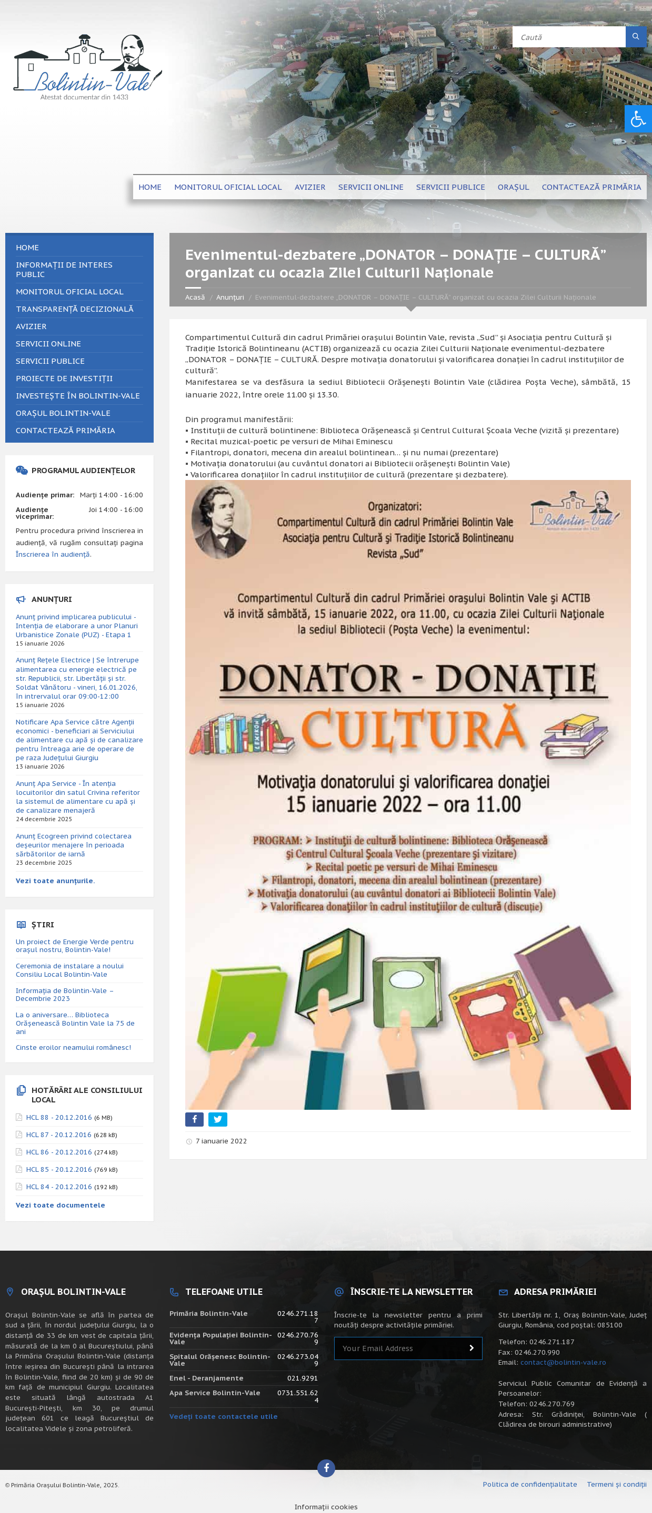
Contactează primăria (591, 187)
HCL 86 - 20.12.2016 (59, 1152)
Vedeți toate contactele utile (223, 1416)
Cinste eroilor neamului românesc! (73, 1047)
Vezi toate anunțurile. (55, 880)
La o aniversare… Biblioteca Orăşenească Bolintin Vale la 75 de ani (75, 1023)
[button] (638, 118)
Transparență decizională (75, 309)
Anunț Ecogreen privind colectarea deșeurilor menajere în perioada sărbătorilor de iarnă (74, 845)
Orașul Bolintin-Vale (63, 413)
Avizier (310, 187)
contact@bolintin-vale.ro (563, 1362)
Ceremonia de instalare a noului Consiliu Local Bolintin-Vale (70, 970)
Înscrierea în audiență (53, 554)
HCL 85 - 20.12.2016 (59, 1169)
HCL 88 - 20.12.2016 (59, 1117)
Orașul (513, 187)
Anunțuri (230, 297)
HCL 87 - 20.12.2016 (59, 1134)
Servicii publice (450, 187)
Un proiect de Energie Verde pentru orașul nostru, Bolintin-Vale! (75, 946)
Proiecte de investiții (64, 378)
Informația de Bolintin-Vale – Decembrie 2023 (65, 995)
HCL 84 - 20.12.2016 (59, 1186)
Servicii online (371, 187)
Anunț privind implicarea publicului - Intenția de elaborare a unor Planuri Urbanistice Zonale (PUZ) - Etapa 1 (77, 625)
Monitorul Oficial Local (228, 187)
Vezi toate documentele (60, 1205)
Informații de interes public (64, 269)
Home (150, 187)
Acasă (195, 297)
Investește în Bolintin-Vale (78, 396)
